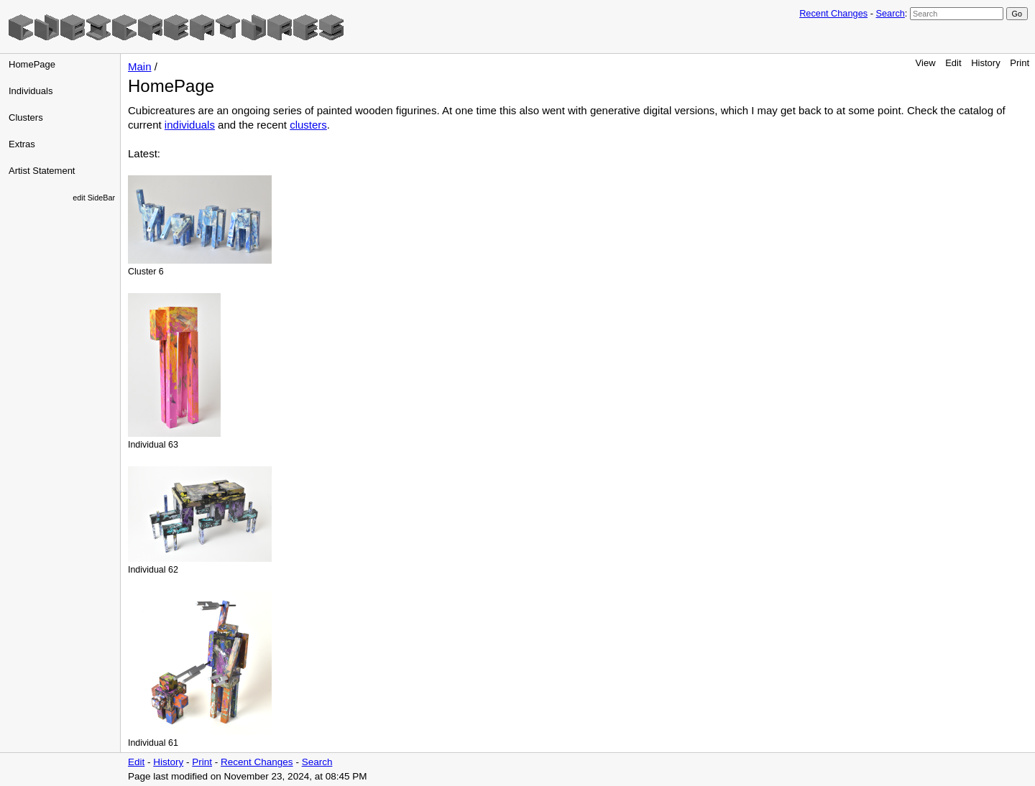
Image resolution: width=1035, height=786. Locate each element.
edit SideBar (94, 197)
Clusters (26, 117)
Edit (953, 62)
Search (889, 13)
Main (140, 66)
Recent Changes (833, 13)
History (985, 62)
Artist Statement (42, 170)
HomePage (32, 64)
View (926, 62)
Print (1019, 62)
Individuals (30, 90)
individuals (190, 125)
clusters (308, 125)
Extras (22, 144)
